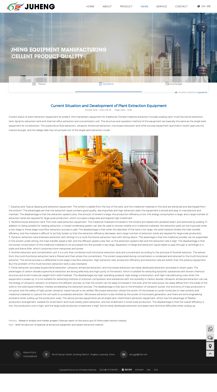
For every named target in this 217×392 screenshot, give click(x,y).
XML (149, 370)
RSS (156, 370)
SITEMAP (139, 370)
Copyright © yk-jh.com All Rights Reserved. (77, 370)
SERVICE (161, 6)
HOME (90, 6)
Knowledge (175, 87)
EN (208, 6)
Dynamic (108, 87)
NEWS (144, 6)
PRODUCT (126, 6)
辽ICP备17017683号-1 (109, 370)
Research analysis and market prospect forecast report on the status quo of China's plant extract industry (73, 320)
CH (203, 6)
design (127, 370)
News (42, 87)
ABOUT (107, 6)
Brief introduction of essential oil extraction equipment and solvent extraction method (59, 324)
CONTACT (181, 6)
